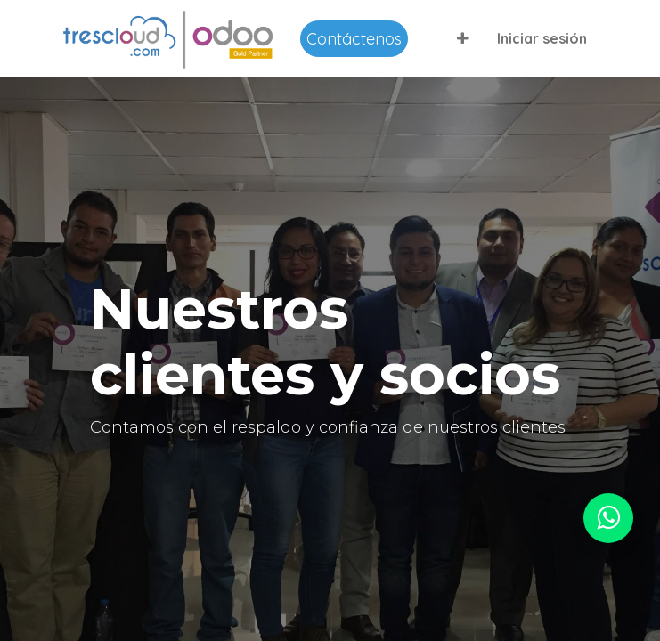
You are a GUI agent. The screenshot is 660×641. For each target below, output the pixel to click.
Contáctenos (354, 38)
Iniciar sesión (542, 38)
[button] (463, 38)
